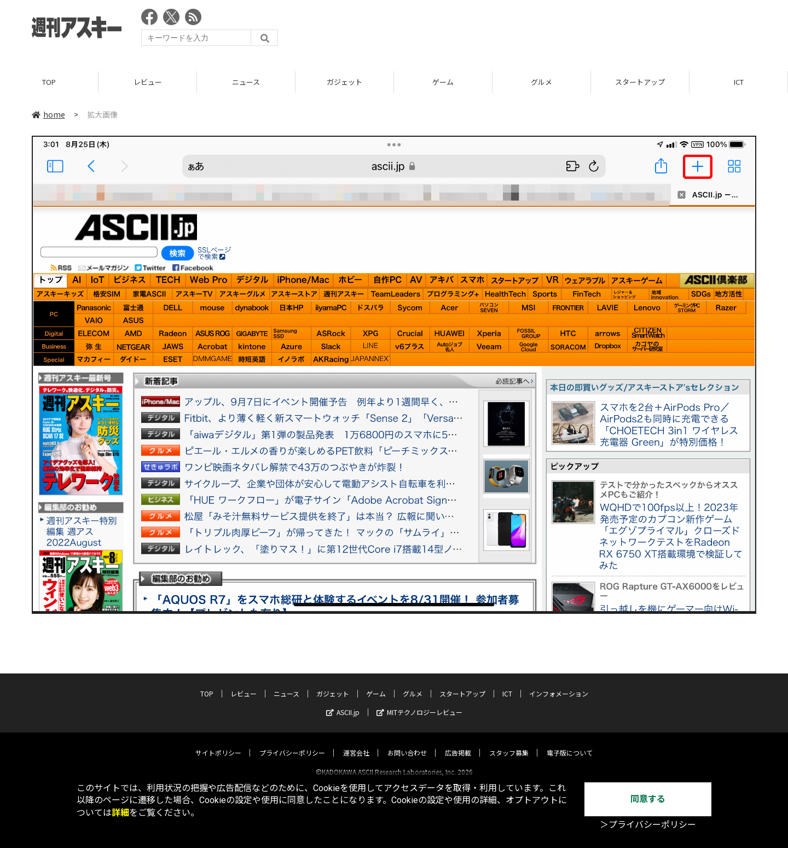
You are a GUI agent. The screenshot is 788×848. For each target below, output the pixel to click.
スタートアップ (640, 82)
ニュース (246, 82)
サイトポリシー (218, 742)
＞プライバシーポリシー (648, 825)
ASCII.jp (343, 702)
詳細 (120, 813)
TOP (49, 82)
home (48, 114)
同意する (647, 799)
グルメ (541, 82)
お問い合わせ (407, 742)
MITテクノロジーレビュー (419, 702)
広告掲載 (458, 742)
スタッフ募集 (509, 742)
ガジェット (344, 82)
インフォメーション (558, 683)
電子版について (570, 742)
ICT (739, 82)
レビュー (148, 82)
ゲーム (443, 82)
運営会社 (356, 742)
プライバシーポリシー (292, 742)
